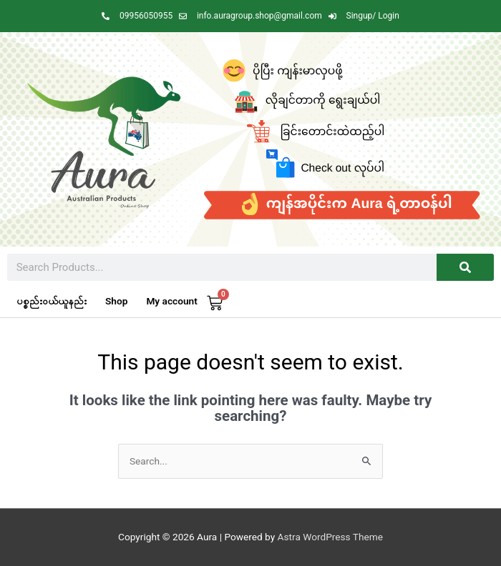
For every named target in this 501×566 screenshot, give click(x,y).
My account (171, 301)
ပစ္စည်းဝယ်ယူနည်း (51, 301)
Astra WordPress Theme (330, 536)
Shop (116, 301)
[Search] (465, 267)
